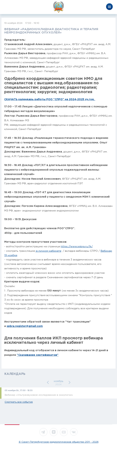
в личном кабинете (48, 250)
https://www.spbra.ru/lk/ (77, 246)
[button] (48, 382)
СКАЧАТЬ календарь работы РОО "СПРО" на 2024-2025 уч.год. (49, 99)
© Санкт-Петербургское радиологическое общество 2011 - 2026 (58, 441)
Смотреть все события (19, 402)
